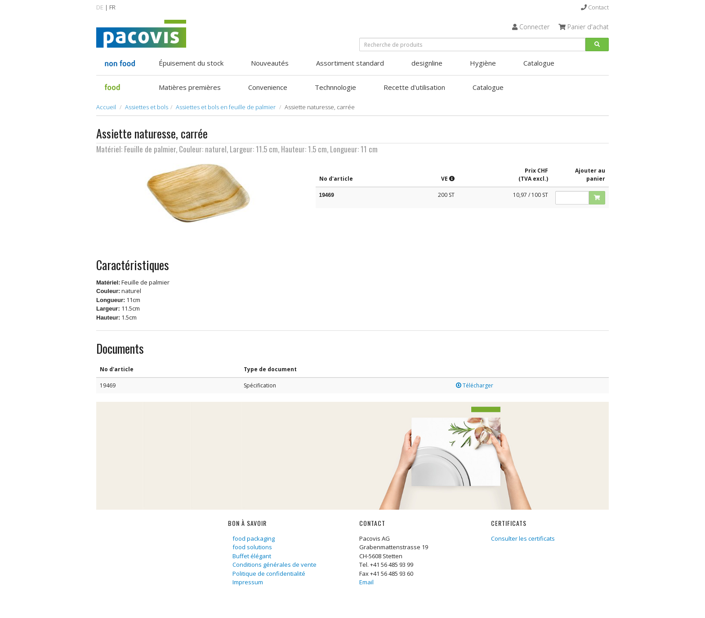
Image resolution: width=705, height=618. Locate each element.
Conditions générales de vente (274, 564)
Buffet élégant (251, 556)
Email (366, 582)
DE (99, 7)
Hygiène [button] (483, 62)
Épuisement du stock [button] (191, 62)
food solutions (252, 547)
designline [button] (426, 62)
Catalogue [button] (538, 62)
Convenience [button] (267, 87)
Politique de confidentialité (268, 573)
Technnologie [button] (335, 87)
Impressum (247, 582)
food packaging (253, 538)
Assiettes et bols (146, 107)
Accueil (106, 107)
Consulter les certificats (523, 538)
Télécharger (474, 385)
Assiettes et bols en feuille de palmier (226, 107)
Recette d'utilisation (414, 87)
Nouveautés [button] (270, 62)
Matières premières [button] (190, 87)
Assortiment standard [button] (350, 62)
